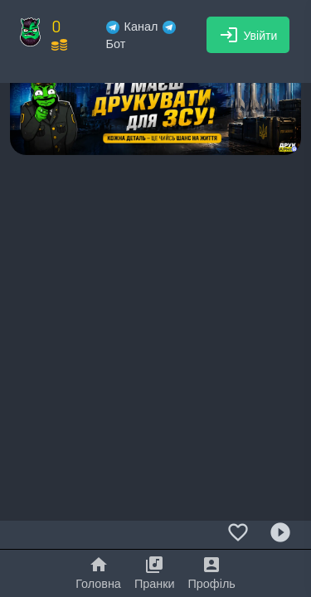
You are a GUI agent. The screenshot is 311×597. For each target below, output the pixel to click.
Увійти (248, 35)
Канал (132, 26)
